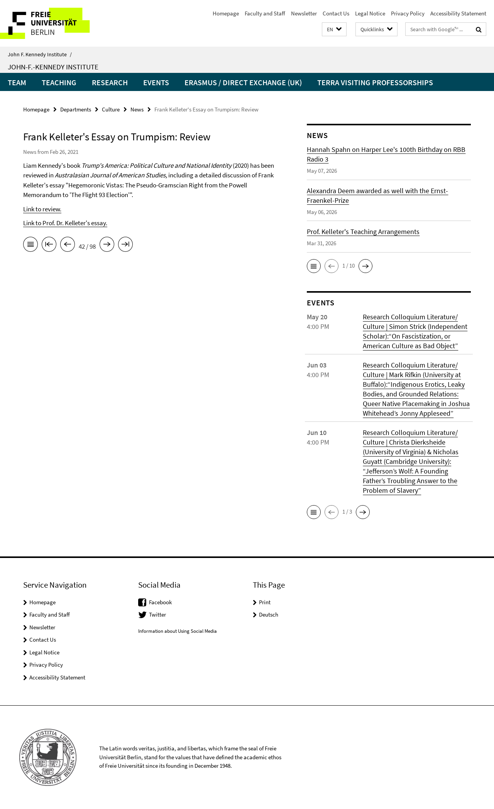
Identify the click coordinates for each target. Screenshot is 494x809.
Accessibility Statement (458, 13)
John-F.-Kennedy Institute (53, 66)
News (137, 109)
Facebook (160, 602)
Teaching (59, 82)
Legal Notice (370, 13)
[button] (334, 29)
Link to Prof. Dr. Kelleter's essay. (65, 223)
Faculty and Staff (265, 13)
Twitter (157, 614)
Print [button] (265, 602)
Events (156, 82)
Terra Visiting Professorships (375, 82)
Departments (75, 109)
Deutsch (268, 614)
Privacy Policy (408, 13)
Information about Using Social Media (177, 631)
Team (17, 82)
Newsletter (304, 13)
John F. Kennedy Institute (40, 54)
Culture (111, 109)
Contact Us (336, 13)
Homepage (226, 13)
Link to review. (42, 209)
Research (110, 82)
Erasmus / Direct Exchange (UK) (243, 82)
